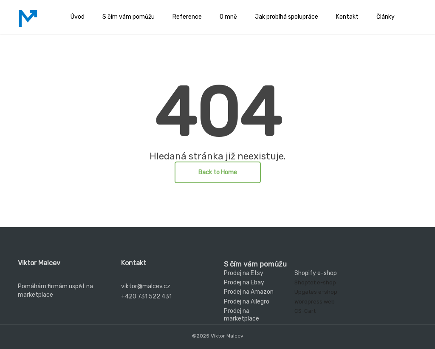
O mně (228, 16)
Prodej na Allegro (246, 301)
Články (385, 16)
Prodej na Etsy (243, 273)
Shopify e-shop (315, 273)
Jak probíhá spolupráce (286, 16)
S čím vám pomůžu (128, 16)
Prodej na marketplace (241, 314)
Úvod (78, 16)
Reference (187, 16)
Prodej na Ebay (244, 282)
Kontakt (347, 16)
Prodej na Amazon (249, 291)
